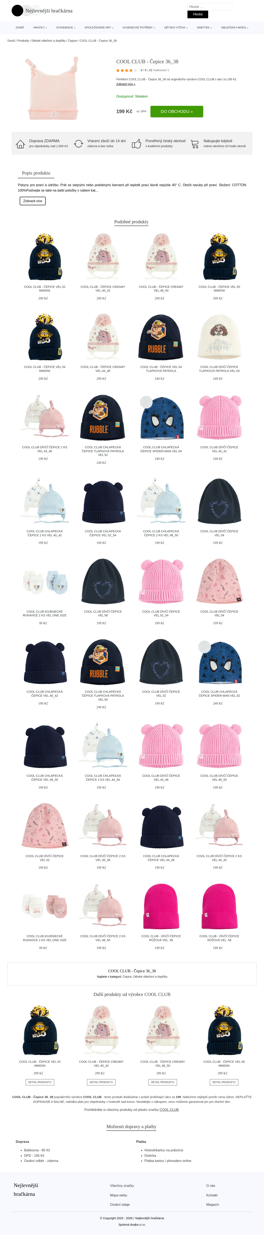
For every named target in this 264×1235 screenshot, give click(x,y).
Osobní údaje (120, 1204)
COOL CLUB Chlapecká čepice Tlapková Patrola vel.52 (103, 451)
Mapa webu (118, 1195)
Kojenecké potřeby (138, 27)
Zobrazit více (32, 201)
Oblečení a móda (233, 27)
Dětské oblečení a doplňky (49, 40)
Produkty (23, 40)
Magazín (212, 1204)
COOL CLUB (206, 79)
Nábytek (203, 27)
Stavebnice (64, 27)
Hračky (39, 27)
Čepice (72, 40)
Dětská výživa (174, 27)
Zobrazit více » (125, 84)
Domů (20, 27)
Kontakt (212, 1195)
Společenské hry (98, 27)
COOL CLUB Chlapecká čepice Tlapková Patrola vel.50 (103, 695)
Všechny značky (122, 1185)
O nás (210, 1185)
